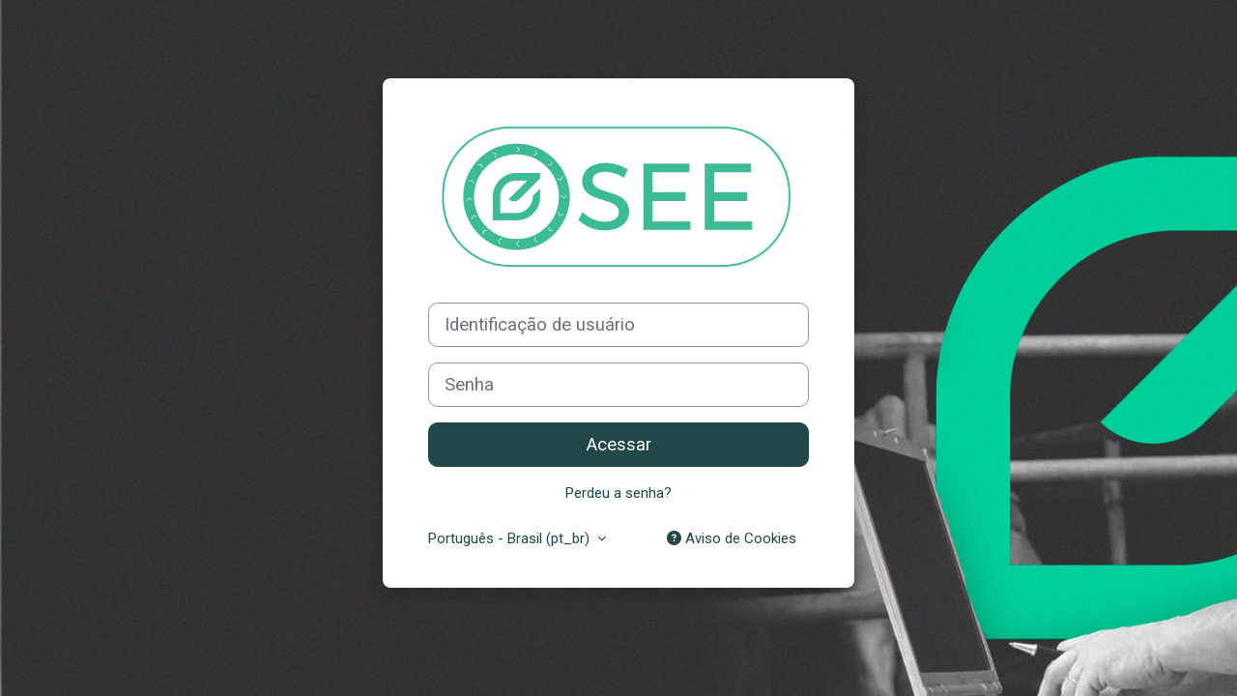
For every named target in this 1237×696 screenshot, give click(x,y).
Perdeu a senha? (618, 493)
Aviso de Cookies (731, 538)
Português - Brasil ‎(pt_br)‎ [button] (510, 538)
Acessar (619, 444)
